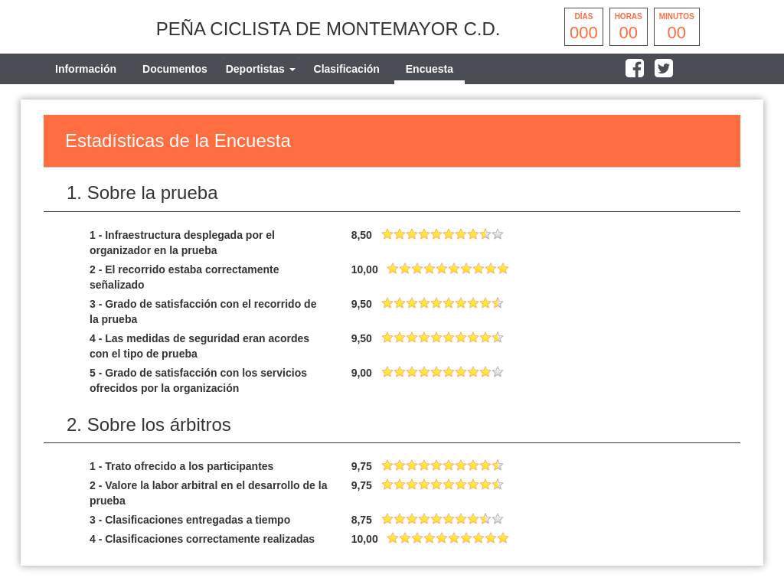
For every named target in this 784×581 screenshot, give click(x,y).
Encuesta (429, 69)
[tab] (260, 68)
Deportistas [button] (261, 69)
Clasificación (347, 69)
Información (85, 69)
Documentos (174, 69)
